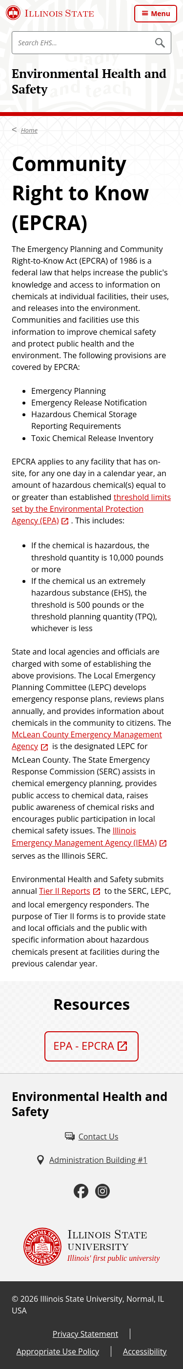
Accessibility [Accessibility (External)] (144, 1351)
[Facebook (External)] (81, 1191)
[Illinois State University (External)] (50, 12)
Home (29, 130)
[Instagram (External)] (102, 1191)
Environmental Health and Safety (89, 81)
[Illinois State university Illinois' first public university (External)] (91, 1247)
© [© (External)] (15, 1298)
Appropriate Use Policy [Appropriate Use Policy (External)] (58, 1351)
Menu (160, 13)
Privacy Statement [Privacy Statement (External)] (85, 1334)
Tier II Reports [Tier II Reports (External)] (64, 891)
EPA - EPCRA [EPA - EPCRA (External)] (83, 1045)
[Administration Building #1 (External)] (91, 1160)
